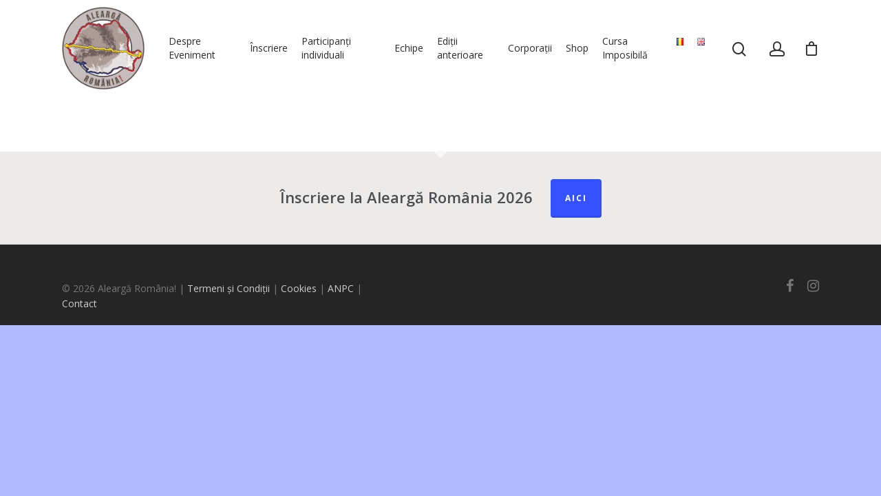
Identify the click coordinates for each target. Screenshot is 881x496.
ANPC (342, 288)
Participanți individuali (326, 47)
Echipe (408, 47)
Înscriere (269, 47)
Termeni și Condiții (228, 288)
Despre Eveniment (192, 47)
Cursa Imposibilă (625, 47)
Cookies (299, 288)
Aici (576, 198)
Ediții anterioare (460, 47)
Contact (79, 303)
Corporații (530, 47)
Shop (577, 47)
